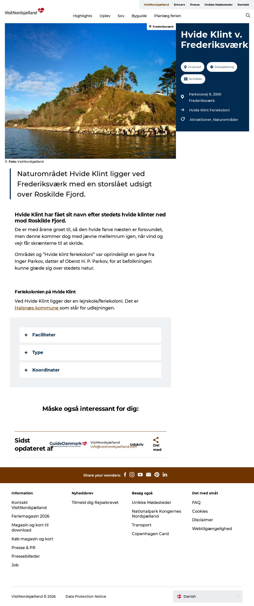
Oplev (105, 15)
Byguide (139, 15)
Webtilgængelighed (212, 528)
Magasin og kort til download (30, 527)
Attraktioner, (201, 119)
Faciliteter (40, 335)
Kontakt (243, 4)
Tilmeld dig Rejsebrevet (95, 502)
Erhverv (179, 4)
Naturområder (225, 119)
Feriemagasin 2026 (30, 516)
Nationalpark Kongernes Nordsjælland (156, 514)
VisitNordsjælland (156, 4)
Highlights (82, 15)
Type (34, 352)
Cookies (200, 511)
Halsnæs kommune (37, 308)
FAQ (196, 502)
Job (15, 565)
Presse (195, 4)
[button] (136, 444)
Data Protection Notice (86, 596)
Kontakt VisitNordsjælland (29, 505)
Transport (141, 525)
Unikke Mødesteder (219, 4)
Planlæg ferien (167, 15)
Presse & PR (23, 547)
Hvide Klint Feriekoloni (209, 110)
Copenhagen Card (150, 534)
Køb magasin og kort (32, 539)
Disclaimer (202, 520)
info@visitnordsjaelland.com (114, 446)
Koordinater (42, 370)
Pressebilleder (26, 556)
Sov (121, 15)
